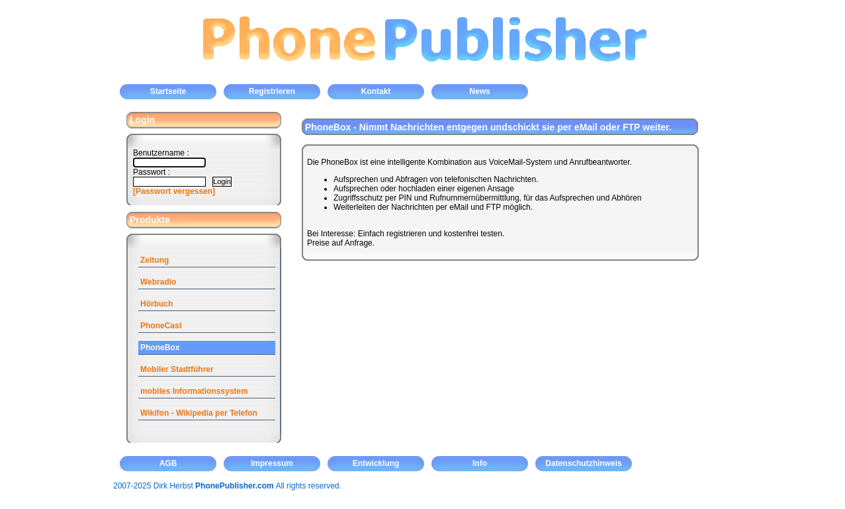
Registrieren (272, 91)
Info (479, 463)
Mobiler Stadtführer (177, 369)
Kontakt (376, 91)
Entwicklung (376, 463)
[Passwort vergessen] (174, 191)
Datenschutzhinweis (583, 463)
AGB (168, 463)
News (479, 91)
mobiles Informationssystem (194, 391)
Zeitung (154, 260)
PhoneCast (161, 325)
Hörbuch (156, 303)
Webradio (158, 282)
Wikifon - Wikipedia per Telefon (198, 413)
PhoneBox (159, 347)
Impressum (272, 463)
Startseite (168, 91)
